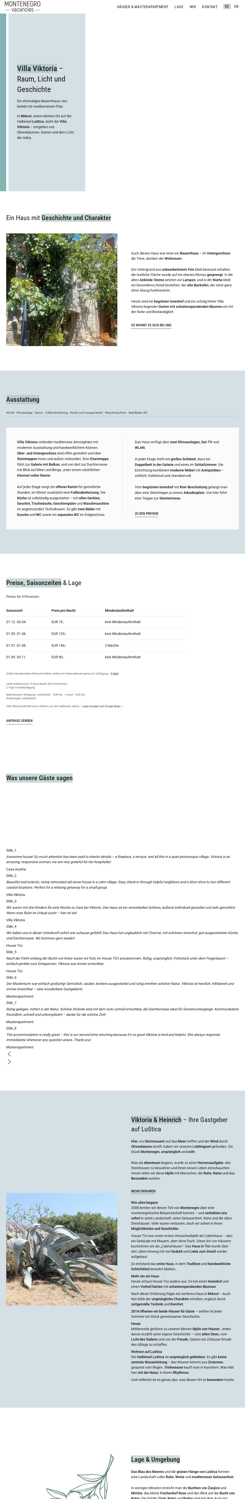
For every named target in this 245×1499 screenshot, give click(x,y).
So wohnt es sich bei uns (151, 325)
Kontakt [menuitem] (209, 6)
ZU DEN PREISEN (146, 513)
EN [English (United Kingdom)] (236, 6)
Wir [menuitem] (193, 6)
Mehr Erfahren (143, 1191)
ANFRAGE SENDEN (19, 721)
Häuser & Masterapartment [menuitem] (142, 6)
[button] (122, 1055)
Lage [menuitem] (179, 6)
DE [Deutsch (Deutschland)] (227, 6)
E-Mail (114, 673)
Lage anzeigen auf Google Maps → (103, 706)
